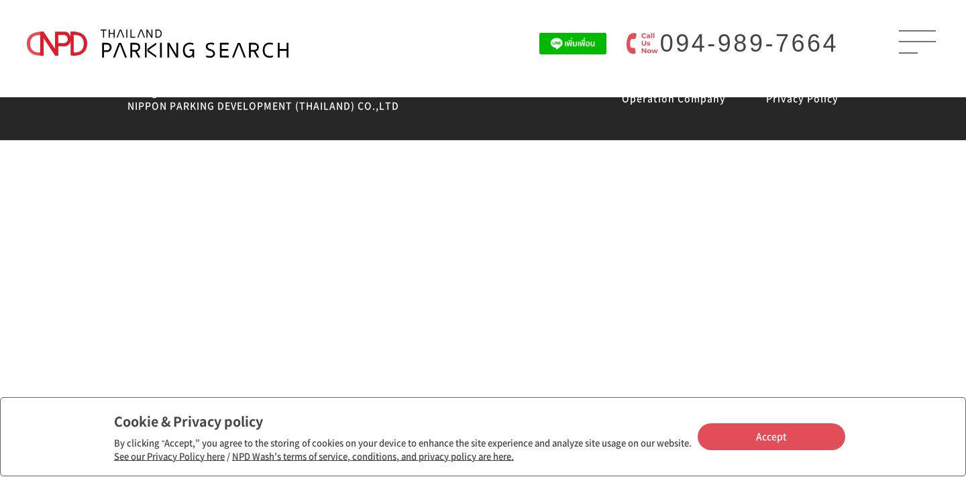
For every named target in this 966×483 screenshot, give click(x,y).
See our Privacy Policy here (169, 455)
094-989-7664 (749, 43)
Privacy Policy (802, 98)
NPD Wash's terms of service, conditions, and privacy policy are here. (373, 455)
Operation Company (674, 98)
